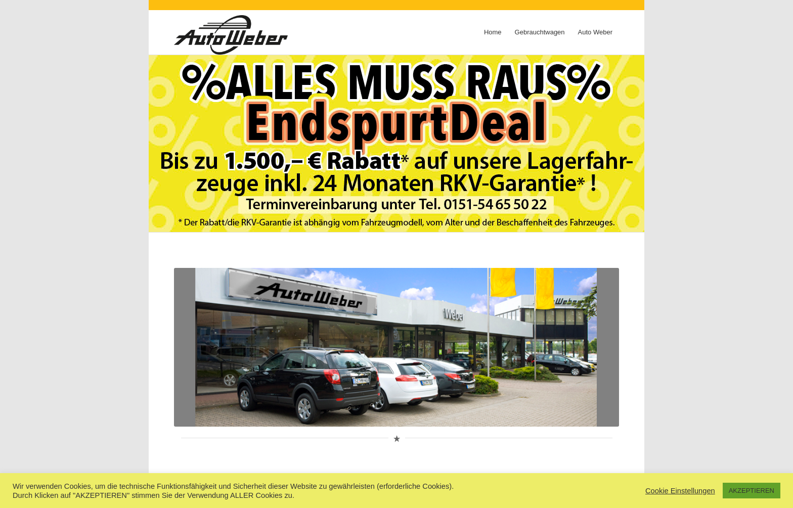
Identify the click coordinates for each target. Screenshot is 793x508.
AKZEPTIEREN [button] (751, 490)
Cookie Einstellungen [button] (680, 491)
